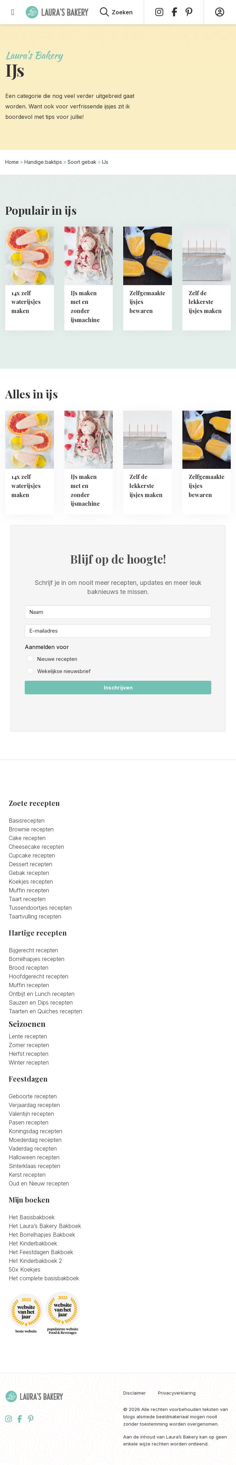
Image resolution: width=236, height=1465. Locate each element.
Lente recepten (28, 1036)
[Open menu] (12, 12)
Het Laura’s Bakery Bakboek (45, 1225)
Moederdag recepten (35, 1139)
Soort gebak (82, 162)
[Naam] (118, 612)
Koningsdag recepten (35, 1131)
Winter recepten (29, 1062)
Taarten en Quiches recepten (45, 1011)
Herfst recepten (28, 1053)
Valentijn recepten (31, 1113)
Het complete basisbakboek (44, 1278)
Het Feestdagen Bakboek (41, 1252)
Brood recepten (28, 967)
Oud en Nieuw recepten (39, 1183)
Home (12, 162)
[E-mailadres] (118, 631)
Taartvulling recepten (35, 916)
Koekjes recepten (31, 881)
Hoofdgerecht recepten (38, 976)
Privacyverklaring (177, 1393)
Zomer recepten (29, 1044)
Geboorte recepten (33, 1096)
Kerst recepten (27, 1174)
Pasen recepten (28, 1122)
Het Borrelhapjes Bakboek (42, 1234)
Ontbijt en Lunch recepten (41, 993)
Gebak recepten (29, 872)
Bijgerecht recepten (33, 950)
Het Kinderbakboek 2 (35, 1260)
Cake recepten (27, 837)
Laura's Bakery (57, 12)
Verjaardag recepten (34, 1104)
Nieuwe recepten (57, 659)
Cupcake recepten (32, 855)
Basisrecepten (27, 820)
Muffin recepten (29, 890)
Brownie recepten (31, 829)
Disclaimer (134, 1393)
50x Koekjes (24, 1269)
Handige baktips (43, 162)
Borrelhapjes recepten (36, 958)
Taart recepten (27, 898)
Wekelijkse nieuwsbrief (64, 671)
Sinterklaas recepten (34, 1165)
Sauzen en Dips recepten (41, 1002)
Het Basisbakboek (32, 1217)
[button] (118, 659)
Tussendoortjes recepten (40, 907)
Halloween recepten (34, 1157)
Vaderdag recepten (33, 1148)
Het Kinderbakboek (33, 1243)
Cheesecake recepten (36, 846)
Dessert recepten (30, 864)
